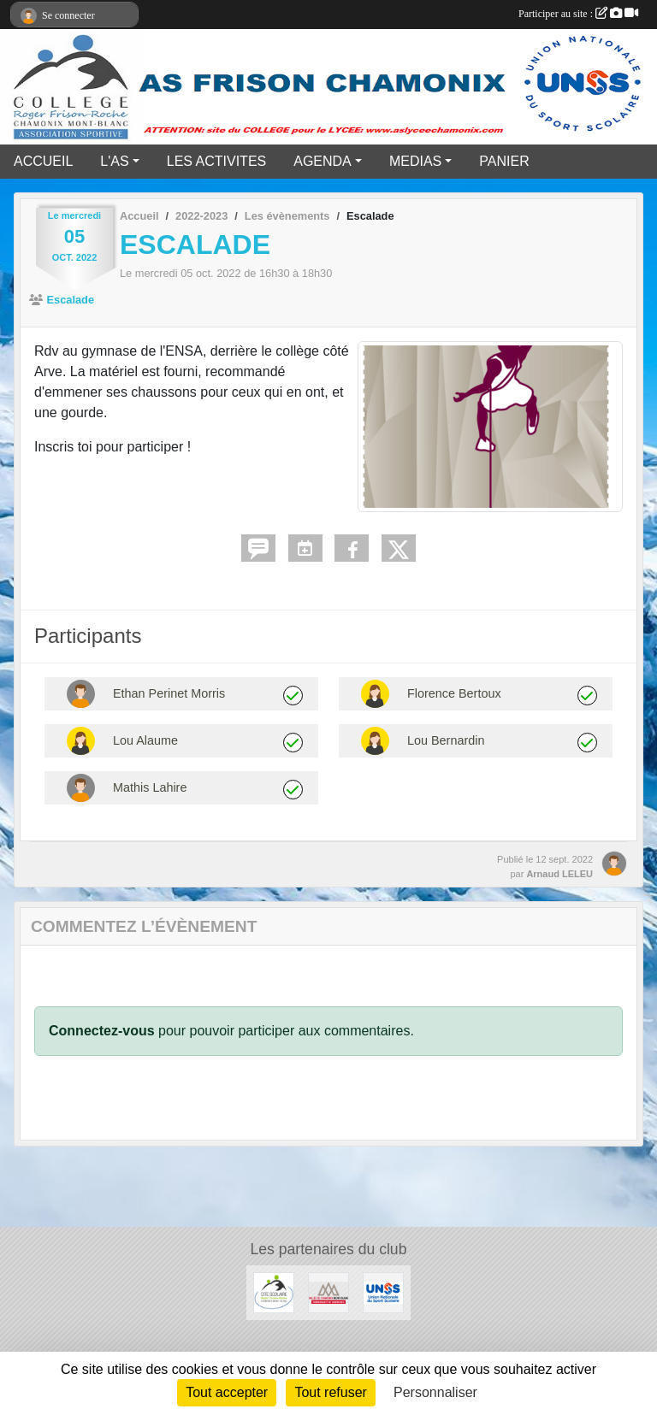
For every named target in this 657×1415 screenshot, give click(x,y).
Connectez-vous (102, 1030)
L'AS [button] (114, 161)
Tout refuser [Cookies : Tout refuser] (330, 1392)
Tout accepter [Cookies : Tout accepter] (227, 1392)
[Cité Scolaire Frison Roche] (273, 1291)
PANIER (504, 161)
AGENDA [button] (322, 161)
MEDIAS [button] (415, 161)
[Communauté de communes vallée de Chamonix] (328, 1291)
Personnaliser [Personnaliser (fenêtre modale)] (435, 1392)
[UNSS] (383, 1291)
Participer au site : (578, 14)
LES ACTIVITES (216, 161)
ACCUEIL (43, 161)
